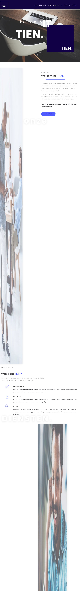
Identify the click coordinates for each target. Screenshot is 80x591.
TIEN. (4, 6)
